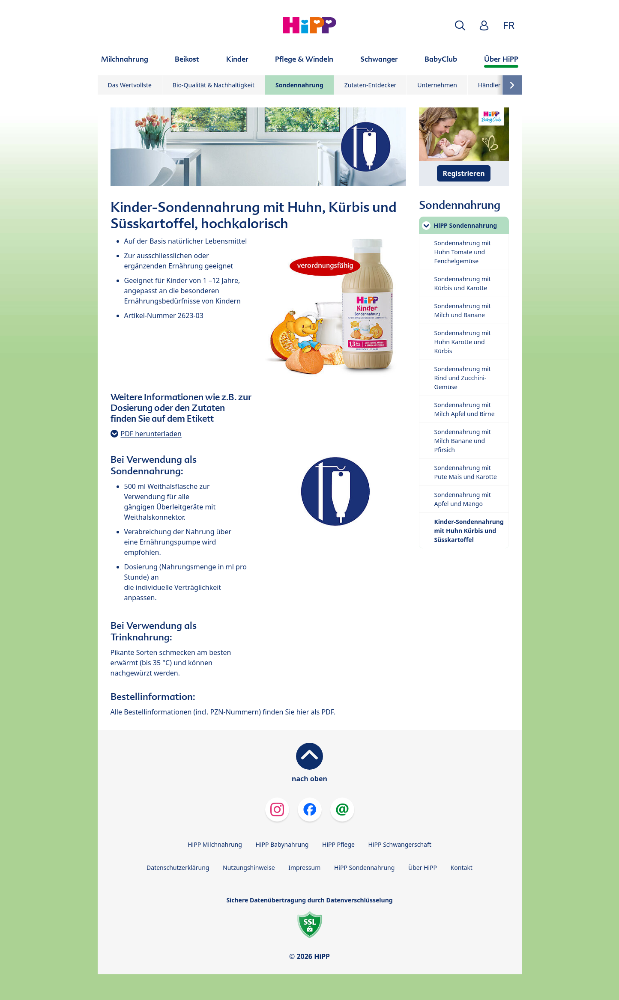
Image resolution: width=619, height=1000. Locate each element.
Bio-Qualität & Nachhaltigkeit (213, 85)
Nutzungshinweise (249, 867)
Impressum (304, 867)
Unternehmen (437, 85)
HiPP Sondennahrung (364, 867)
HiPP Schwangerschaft (399, 844)
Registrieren (463, 173)
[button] (460, 25)
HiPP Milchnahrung (215, 844)
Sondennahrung (299, 85)
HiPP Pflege (338, 844)
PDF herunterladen (151, 433)
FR (508, 25)
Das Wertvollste (130, 85)
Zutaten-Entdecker (370, 85)
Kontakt (461, 867)
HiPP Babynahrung (282, 844)
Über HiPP (422, 867)
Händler (489, 85)
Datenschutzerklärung (178, 867)
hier (302, 712)
